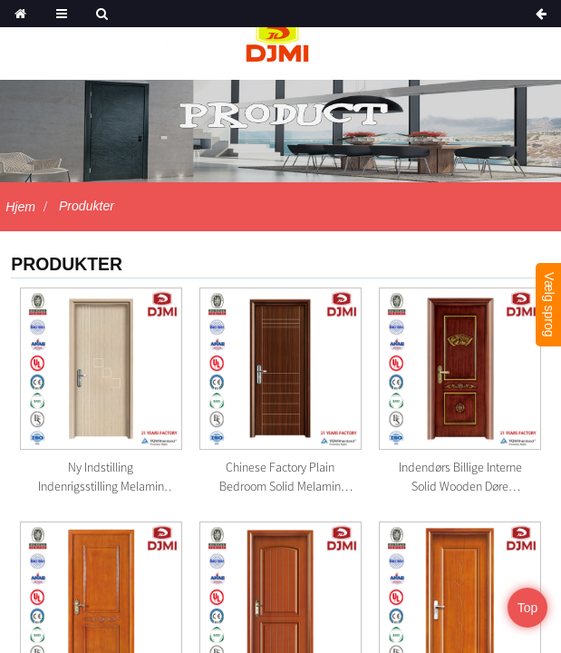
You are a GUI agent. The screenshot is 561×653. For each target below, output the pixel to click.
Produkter (86, 206)
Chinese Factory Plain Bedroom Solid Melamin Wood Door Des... (280, 477)
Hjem (20, 207)
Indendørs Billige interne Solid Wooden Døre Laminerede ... (460, 477)
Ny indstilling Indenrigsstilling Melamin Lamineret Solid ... (101, 477)
